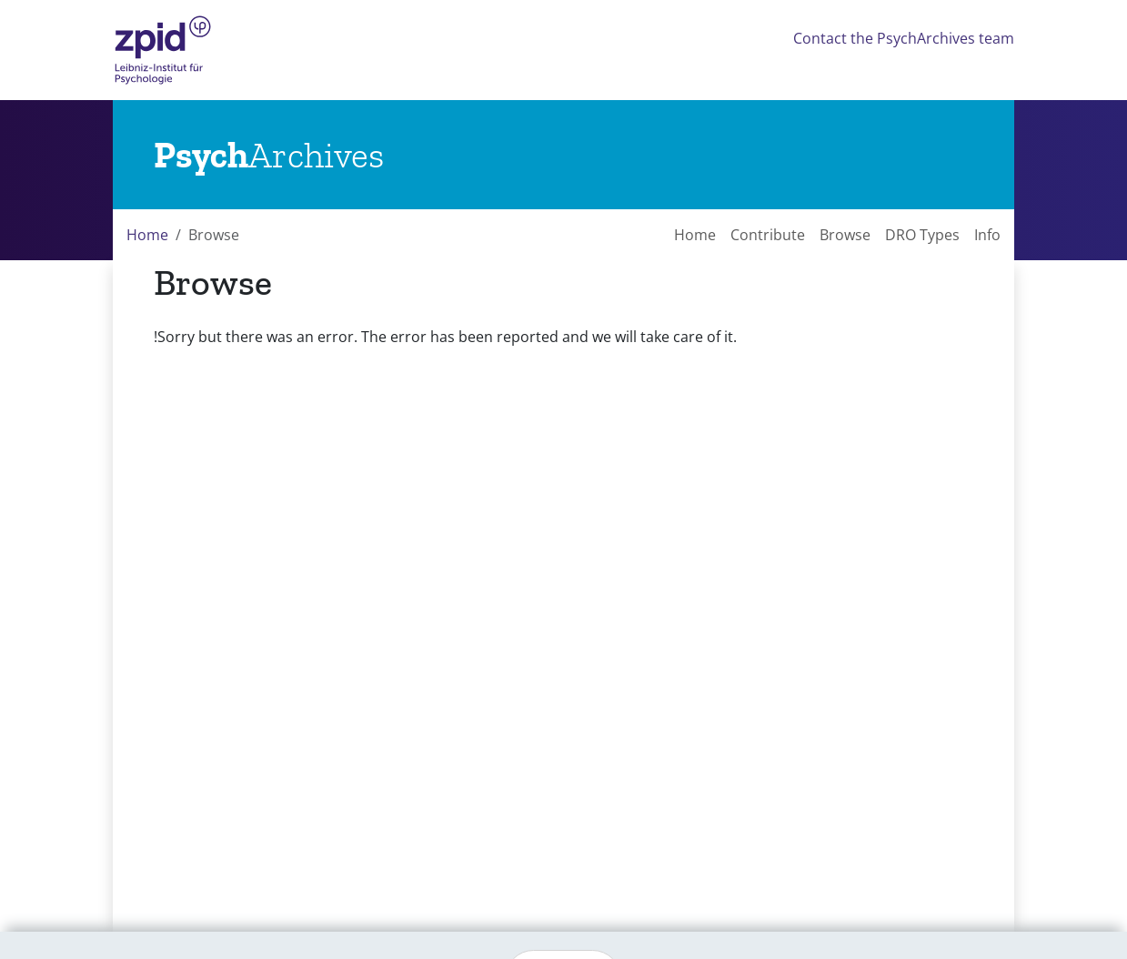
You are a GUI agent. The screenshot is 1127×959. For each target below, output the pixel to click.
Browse (845, 235)
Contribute (767, 235)
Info (987, 235)
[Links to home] (269, 155)
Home (147, 235)
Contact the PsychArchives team (903, 38)
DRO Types (922, 235)
